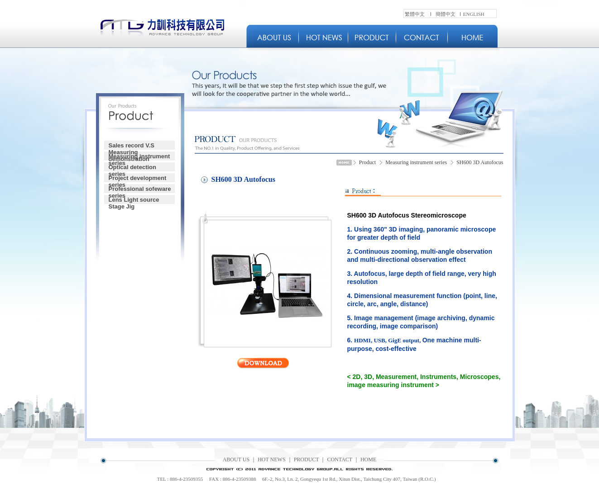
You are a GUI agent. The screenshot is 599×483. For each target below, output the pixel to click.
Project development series (138, 178)
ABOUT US (236, 459)
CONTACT (339, 459)
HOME (368, 459)
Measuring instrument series (139, 157)
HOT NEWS (271, 459)
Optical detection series (132, 167)
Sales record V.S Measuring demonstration (131, 146)
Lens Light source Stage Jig (134, 200)
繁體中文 (415, 14)
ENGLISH (473, 14)
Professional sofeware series (140, 189)
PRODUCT (306, 459)
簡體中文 (445, 14)
